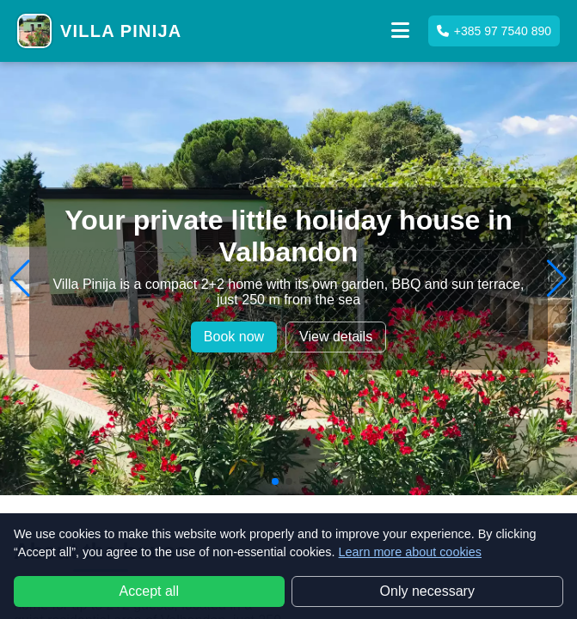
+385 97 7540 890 (494, 31)
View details (335, 336)
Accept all (149, 591)
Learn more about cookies (410, 552)
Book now (234, 336)
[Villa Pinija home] (99, 31)
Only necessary (427, 591)
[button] (400, 31)
